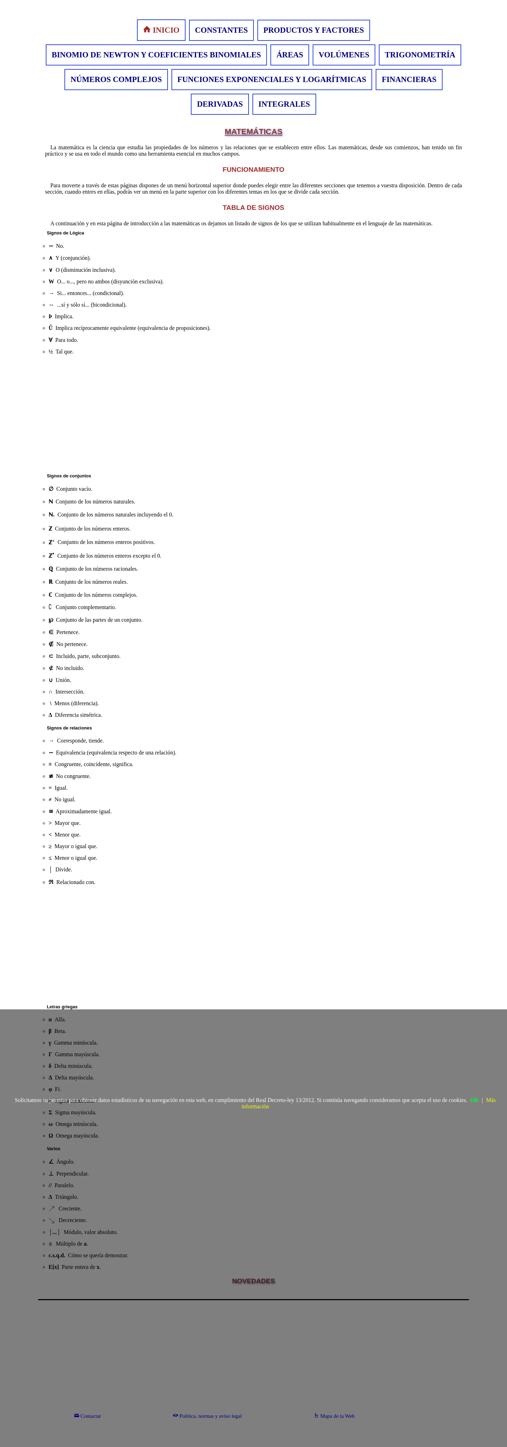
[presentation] (50, 607)
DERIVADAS (220, 104)
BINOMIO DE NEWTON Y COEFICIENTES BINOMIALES (156, 54)
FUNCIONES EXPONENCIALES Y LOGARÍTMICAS (271, 79)
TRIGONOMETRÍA (420, 54)
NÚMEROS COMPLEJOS (116, 79)
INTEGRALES (284, 104)
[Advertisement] (253, 416)
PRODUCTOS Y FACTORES (313, 30)
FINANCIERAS (409, 79)
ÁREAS (289, 54)
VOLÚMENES (344, 54)
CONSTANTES (221, 30)
